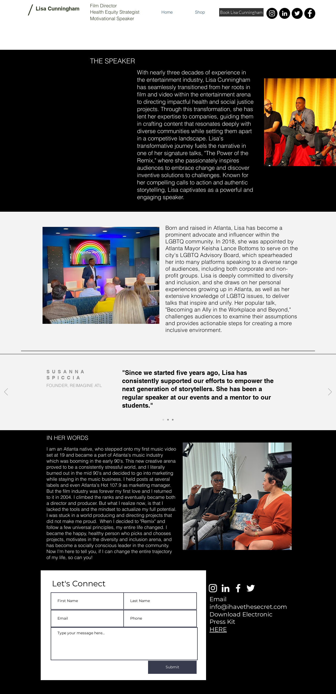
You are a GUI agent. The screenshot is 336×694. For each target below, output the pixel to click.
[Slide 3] (173, 419)
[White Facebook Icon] (238, 588)
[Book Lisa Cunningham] (241, 12)
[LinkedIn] (284, 13)
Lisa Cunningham (58, 9)
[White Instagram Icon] (212, 588)
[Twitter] (297, 13)
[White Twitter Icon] (250, 588)
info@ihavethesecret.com (248, 606)
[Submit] (172, 667)
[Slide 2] (168, 419)
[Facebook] (309, 13)
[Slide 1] (163, 419)
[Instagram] (271, 13)
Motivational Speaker (112, 18)
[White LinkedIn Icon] (225, 588)
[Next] (330, 392)
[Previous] (6, 392)
